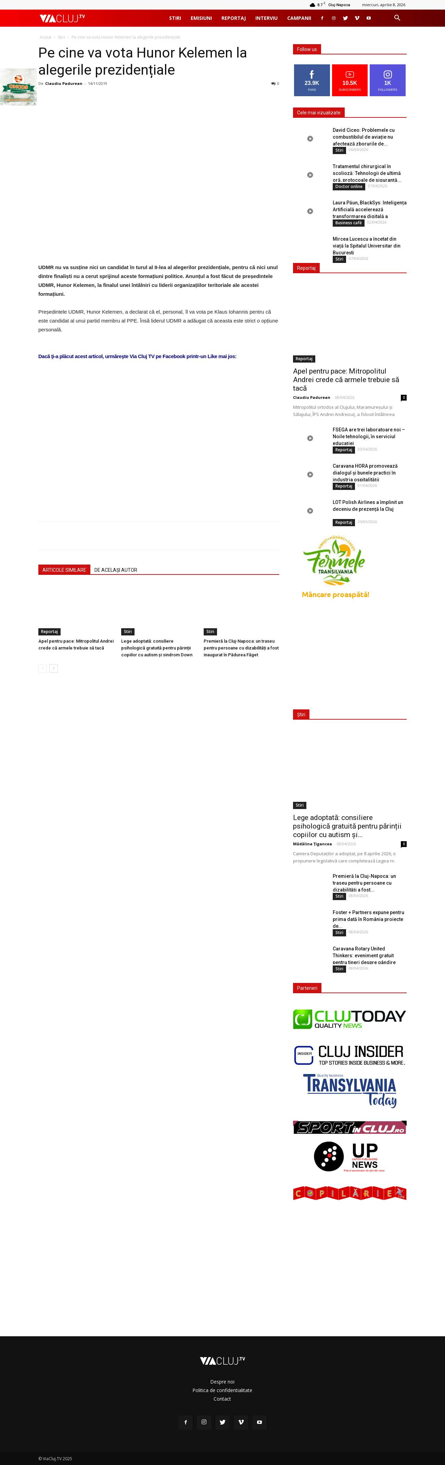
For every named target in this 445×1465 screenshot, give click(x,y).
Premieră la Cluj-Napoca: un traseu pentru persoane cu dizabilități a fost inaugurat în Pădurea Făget (241, 648)
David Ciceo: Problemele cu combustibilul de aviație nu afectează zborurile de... (364, 137)
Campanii (299, 18)
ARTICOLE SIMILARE (64, 570)
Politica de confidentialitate (222, 1390)
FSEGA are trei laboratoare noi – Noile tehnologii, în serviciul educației (369, 436)
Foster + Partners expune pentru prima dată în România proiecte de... (368, 919)
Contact (222, 1398)
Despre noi (222, 1381)
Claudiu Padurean (63, 83)
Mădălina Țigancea (312, 843)
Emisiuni (201, 18)
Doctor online (349, 186)
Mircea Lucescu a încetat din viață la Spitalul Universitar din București (366, 245)
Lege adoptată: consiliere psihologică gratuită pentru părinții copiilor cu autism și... (347, 826)
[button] (397, 18)
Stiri (175, 18)
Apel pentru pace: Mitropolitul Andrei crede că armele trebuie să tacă (346, 379)
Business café (348, 223)
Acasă (45, 37)
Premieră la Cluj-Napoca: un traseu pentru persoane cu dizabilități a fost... (364, 883)
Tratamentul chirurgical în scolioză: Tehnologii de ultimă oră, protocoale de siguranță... (367, 173)
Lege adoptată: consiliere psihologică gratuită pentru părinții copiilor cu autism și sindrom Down (156, 648)
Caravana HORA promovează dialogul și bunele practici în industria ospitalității (365, 472)
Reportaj (233, 18)
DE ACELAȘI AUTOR (115, 570)
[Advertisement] (159, 429)
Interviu (266, 18)
